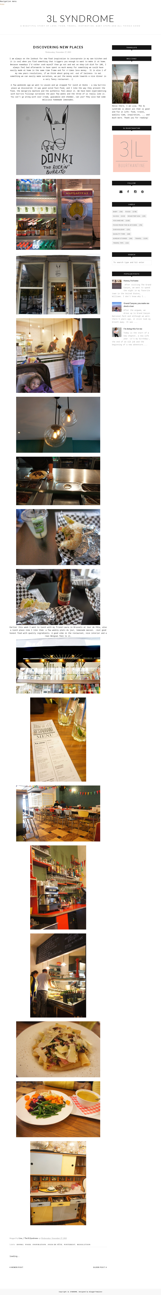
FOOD (28, 1244)
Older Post (99, 1267)
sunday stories (120, 238)
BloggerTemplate (95, 1292)
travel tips (118, 243)
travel (138, 238)
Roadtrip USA (134, 216)
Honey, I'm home (131, 280)
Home (2, 4)
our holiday (119, 229)
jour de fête (55, 1244)
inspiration (39, 1244)
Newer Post (17, 1267)
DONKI (20, 1244)
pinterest (70, 1244)
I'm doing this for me (133, 329)
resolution (83, 1244)
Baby (115, 211)
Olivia (116, 216)
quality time (119, 234)
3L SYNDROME (80, 18)
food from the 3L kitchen (125, 225)
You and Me (118, 220)
